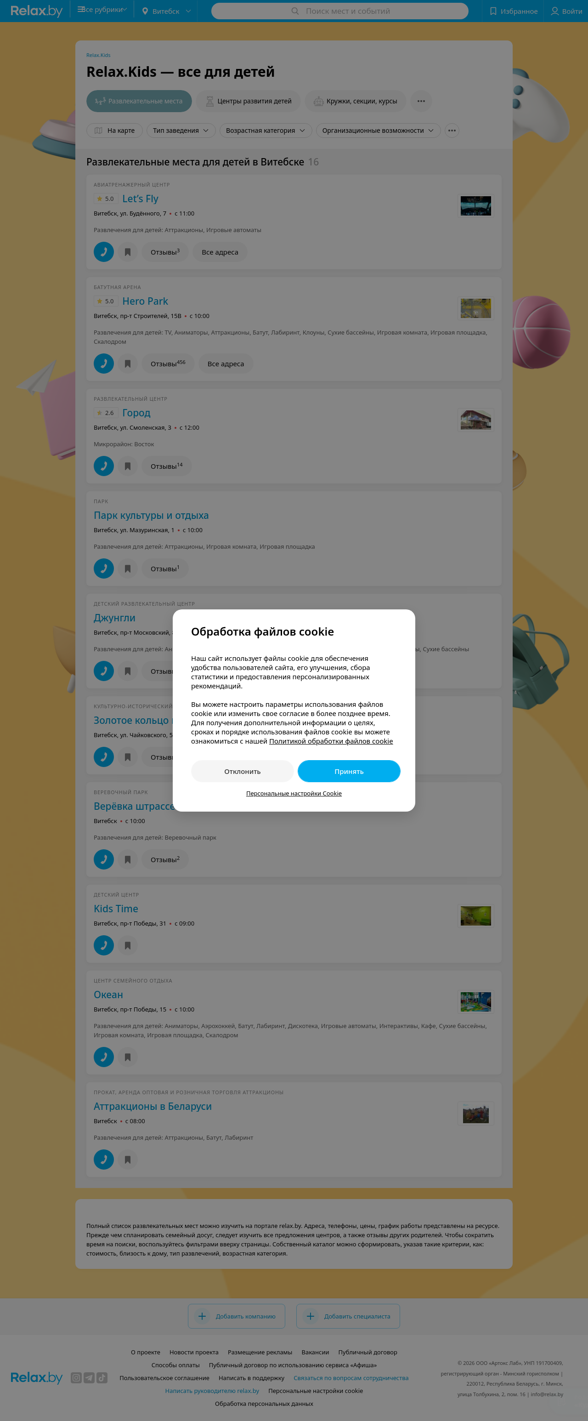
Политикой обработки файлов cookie (331, 740)
